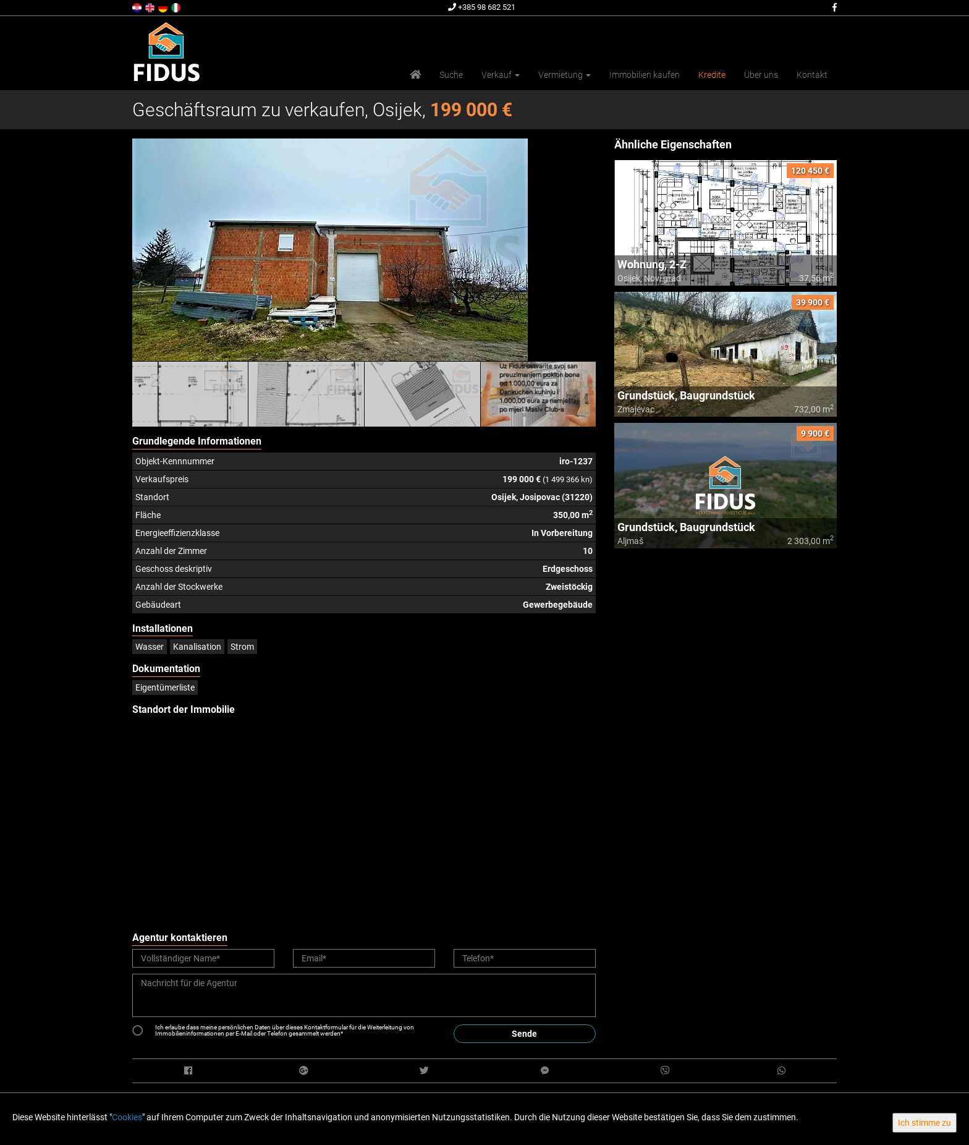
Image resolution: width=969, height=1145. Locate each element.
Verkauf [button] (500, 75)
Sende (524, 1034)
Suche (451, 75)
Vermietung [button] (564, 75)
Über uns (761, 75)
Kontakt (812, 75)
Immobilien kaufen (644, 75)
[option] (190, 394)
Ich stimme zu (924, 1123)
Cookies (127, 1117)
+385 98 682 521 (481, 7)
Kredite (712, 75)
